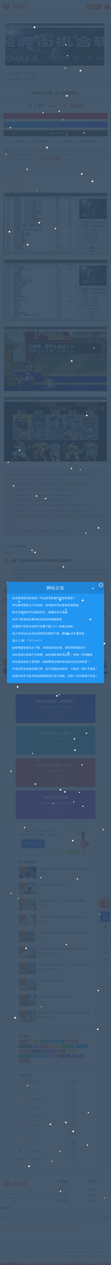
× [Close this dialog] (101, 585)
